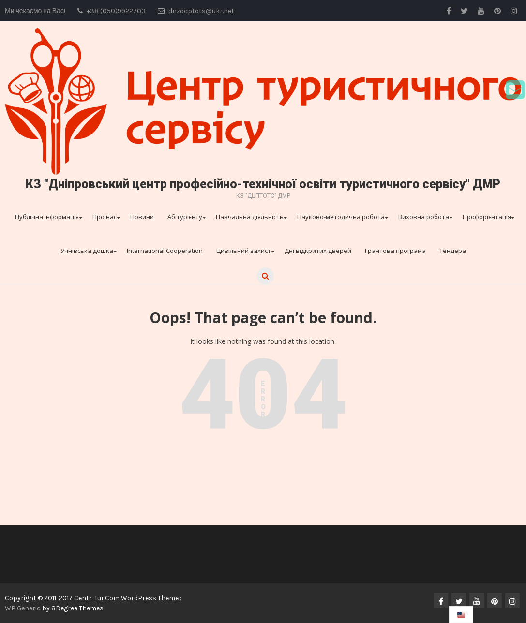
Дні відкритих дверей (318, 250)
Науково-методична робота (341, 216)
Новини (142, 216)
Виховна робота (423, 216)
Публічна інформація (47, 216)
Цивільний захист (243, 250)
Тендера (452, 250)
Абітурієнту (184, 216)
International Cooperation (165, 250)
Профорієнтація (487, 216)
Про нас (104, 216)
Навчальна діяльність (250, 216)
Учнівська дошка (86, 250)
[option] (461, 615)
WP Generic (23, 608)
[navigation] (461, 614)
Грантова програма (395, 250)
